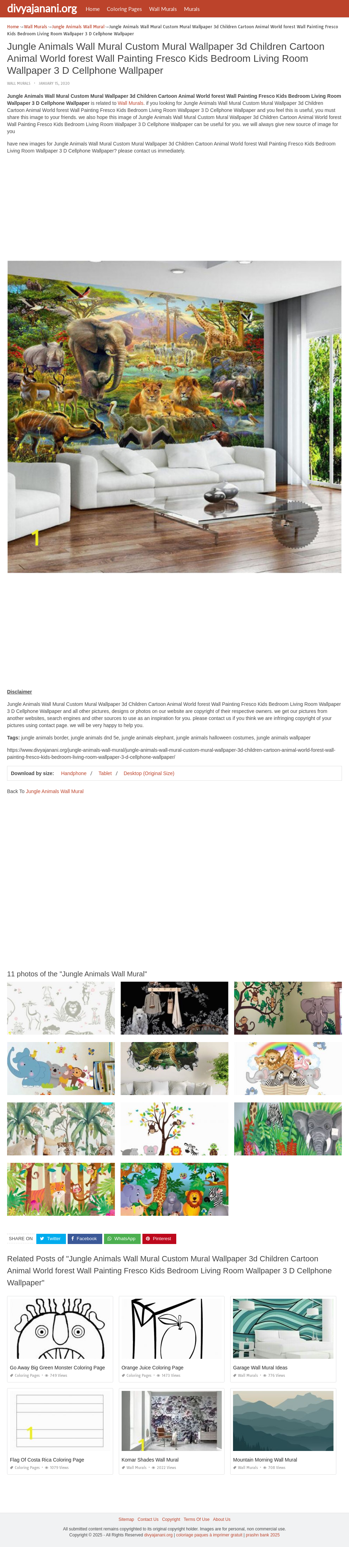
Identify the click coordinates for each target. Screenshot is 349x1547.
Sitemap (126, 1519)
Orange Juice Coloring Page (153, 1367)
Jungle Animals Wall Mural (55, 791)
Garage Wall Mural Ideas (260, 1367)
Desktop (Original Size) (149, 773)
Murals (192, 9)
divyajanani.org (42, 8)
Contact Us (147, 1519)
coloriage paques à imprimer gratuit (209, 1535)
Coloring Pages (124, 9)
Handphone (73, 773)
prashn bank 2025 (263, 1535)
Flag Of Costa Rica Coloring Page (47, 1459)
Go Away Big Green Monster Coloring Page (57, 1367)
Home (93, 9)
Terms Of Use (196, 1519)
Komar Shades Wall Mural (150, 1459)
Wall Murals (163, 9)
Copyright (171, 1519)
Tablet (104, 773)
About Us (221, 1519)
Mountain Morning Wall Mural (265, 1459)
